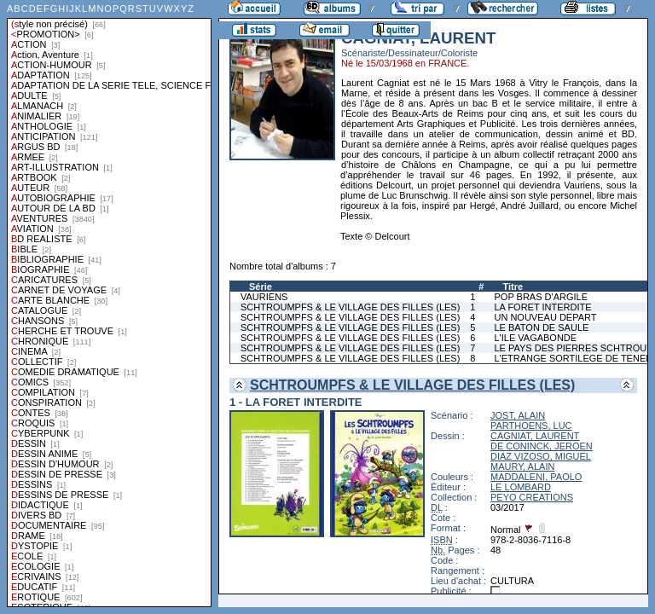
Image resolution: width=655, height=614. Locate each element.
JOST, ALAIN (517, 415)
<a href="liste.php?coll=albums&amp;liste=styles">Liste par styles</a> (109, 303)
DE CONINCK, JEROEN (541, 446)
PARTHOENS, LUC (531, 425)
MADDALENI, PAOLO (536, 477)
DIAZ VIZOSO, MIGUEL (540, 456)
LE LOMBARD (520, 487)
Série (260, 286)
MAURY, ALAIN (522, 466)
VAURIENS (264, 297)
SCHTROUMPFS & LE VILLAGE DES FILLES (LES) (350, 307)
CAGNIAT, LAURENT (534, 436)
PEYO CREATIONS (531, 497)
